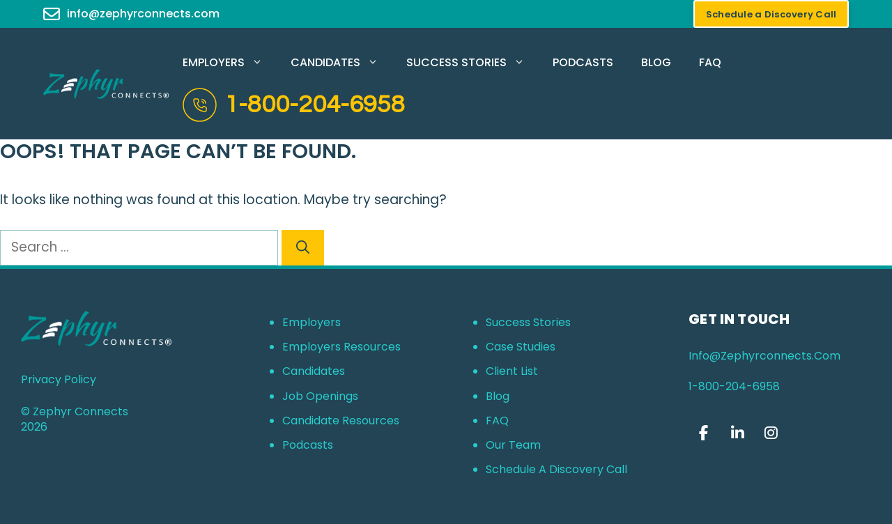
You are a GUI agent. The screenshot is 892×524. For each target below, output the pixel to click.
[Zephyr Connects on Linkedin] (738, 433)
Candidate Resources (340, 421)
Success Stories (472, 63)
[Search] (303, 247)
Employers (230, 63)
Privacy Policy (58, 379)
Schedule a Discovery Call (556, 469)
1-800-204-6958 (314, 104)
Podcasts (583, 62)
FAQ (710, 62)
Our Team (513, 445)
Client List (512, 371)
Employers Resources (341, 347)
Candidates (341, 63)
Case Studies (520, 347)
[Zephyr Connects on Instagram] (772, 433)
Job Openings (320, 396)
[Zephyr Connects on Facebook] (703, 433)
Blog (656, 62)
